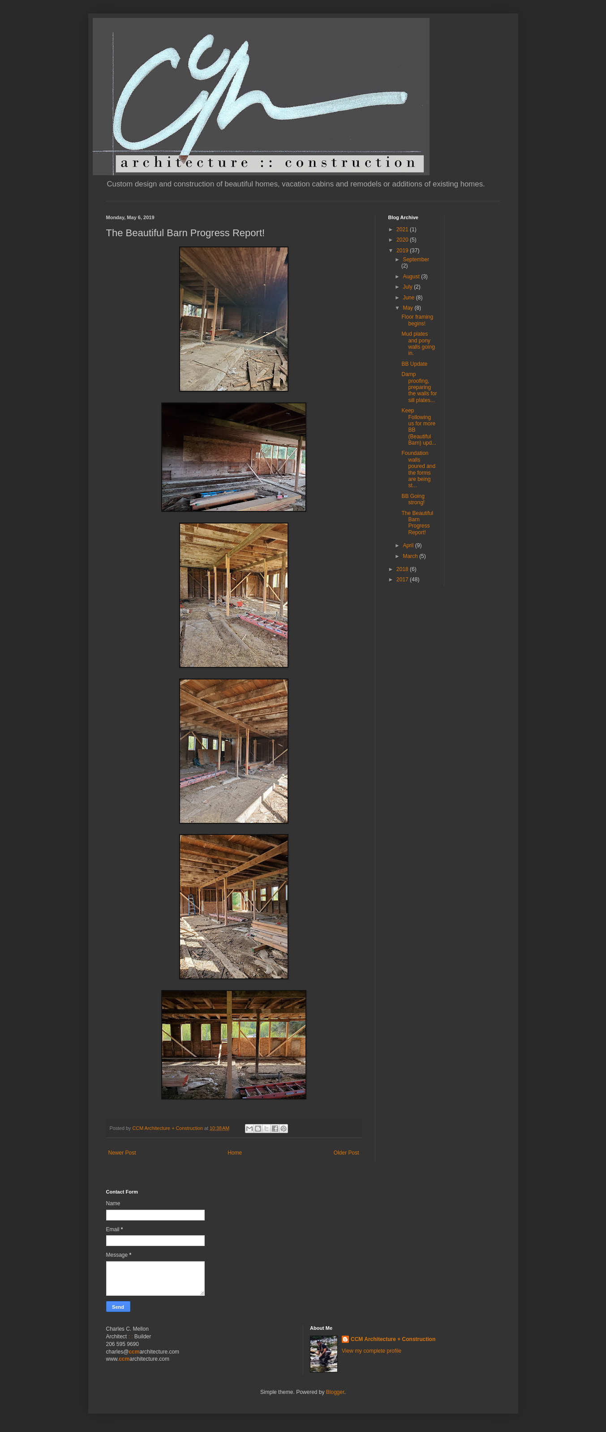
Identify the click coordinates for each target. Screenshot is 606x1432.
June (409, 297)
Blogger (335, 1392)
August (412, 276)
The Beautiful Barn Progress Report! (417, 523)
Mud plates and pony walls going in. (417, 343)
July (408, 287)
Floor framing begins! (417, 320)
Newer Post (122, 1153)
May (408, 308)
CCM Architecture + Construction (393, 1339)
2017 (403, 579)
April (409, 545)
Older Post (346, 1153)
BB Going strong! (413, 499)
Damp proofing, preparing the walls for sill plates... (419, 387)
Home (235, 1153)
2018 (403, 569)
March (411, 556)
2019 (403, 250)
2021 (403, 229)
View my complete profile (371, 1351)
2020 (403, 240)
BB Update (414, 364)
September (416, 259)
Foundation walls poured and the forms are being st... (418, 469)
